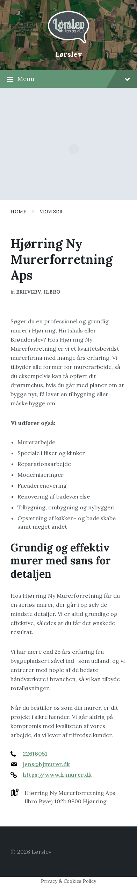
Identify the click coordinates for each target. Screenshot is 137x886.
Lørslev (68, 54)
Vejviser (51, 212)
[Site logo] (68, 42)
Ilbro (52, 292)
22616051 (35, 753)
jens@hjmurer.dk (46, 764)
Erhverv (28, 292)
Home (18, 212)
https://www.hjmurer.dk (57, 774)
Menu (68, 79)
